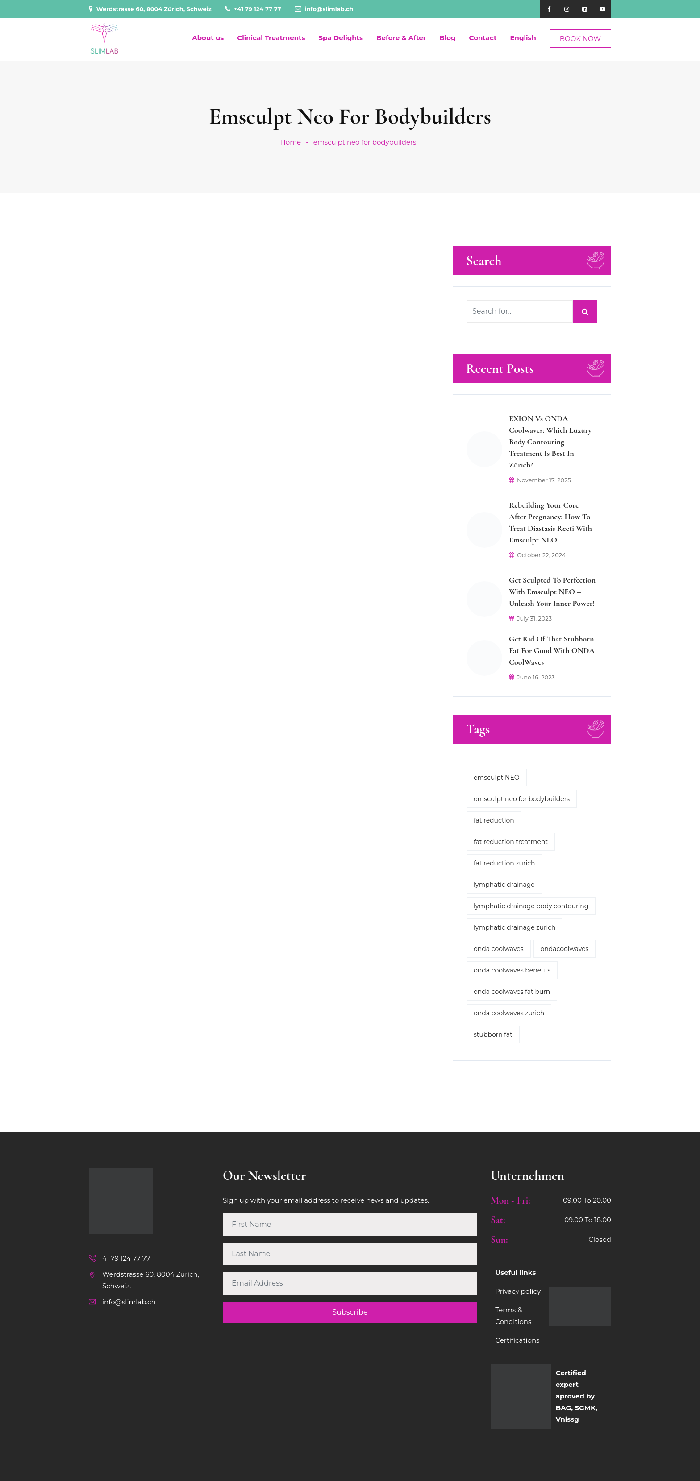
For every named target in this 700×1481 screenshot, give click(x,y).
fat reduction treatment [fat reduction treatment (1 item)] (511, 842)
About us (208, 37)
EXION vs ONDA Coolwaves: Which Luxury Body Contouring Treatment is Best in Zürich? (550, 442)
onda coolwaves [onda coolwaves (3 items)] (499, 949)
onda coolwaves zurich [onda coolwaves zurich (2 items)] (509, 1013)
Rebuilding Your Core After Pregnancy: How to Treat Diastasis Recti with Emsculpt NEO (550, 522)
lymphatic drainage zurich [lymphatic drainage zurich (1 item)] (514, 927)
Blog (447, 37)
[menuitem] (519, 38)
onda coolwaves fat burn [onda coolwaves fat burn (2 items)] (512, 992)
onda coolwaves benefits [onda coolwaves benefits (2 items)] (512, 970)
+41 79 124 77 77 (253, 8)
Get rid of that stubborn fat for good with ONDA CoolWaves (552, 650)
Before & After (401, 37)
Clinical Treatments (271, 37)
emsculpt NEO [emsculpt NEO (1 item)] (497, 778)
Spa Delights (341, 37)
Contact (483, 37)
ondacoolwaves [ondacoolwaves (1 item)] (565, 949)
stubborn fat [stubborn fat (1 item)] (493, 1034)
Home (290, 142)
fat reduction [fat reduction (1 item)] (494, 820)
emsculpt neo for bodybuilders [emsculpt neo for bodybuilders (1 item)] (522, 799)
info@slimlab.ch (324, 8)
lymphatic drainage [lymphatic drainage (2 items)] (504, 885)
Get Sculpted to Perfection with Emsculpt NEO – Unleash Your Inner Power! (552, 591)
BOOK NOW (580, 38)
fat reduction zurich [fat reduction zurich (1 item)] (504, 863)
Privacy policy (518, 1291)
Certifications (517, 1340)
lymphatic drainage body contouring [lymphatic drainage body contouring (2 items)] (531, 906)
